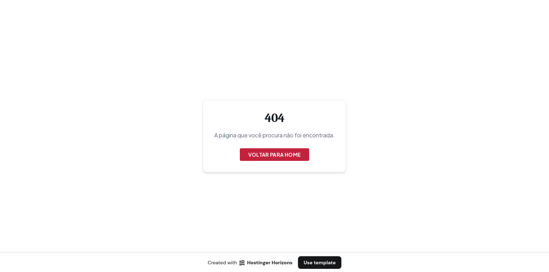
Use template (320, 262)
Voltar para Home (274, 154)
